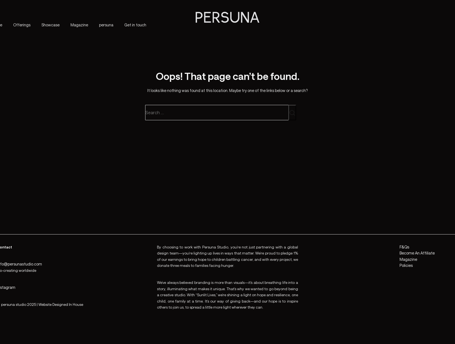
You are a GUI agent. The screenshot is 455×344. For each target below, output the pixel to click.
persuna (106, 25)
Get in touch (135, 25)
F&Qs (404, 247)
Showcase (50, 25)
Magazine (79, 25)
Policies (406, 265)
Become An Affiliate (417, 253)
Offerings (21, 25)
